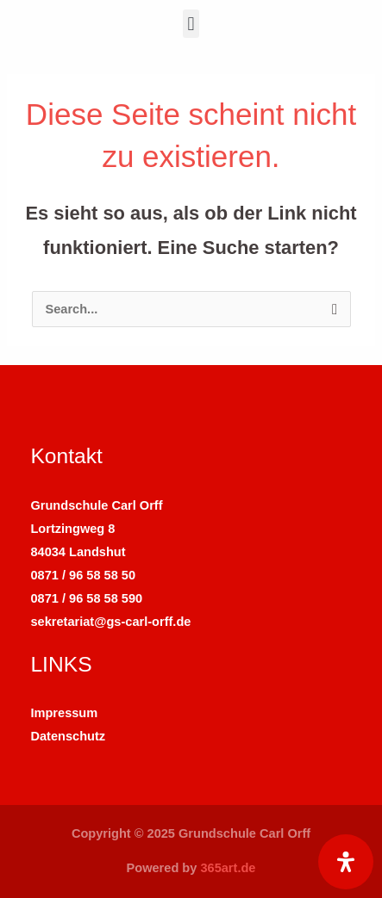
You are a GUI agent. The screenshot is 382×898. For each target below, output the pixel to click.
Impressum (63, 713)
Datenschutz (67, 736)
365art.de (227, 868)
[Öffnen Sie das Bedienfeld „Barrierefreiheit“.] (345, 861)
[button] (191, 23)
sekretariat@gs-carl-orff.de (110, 622)
